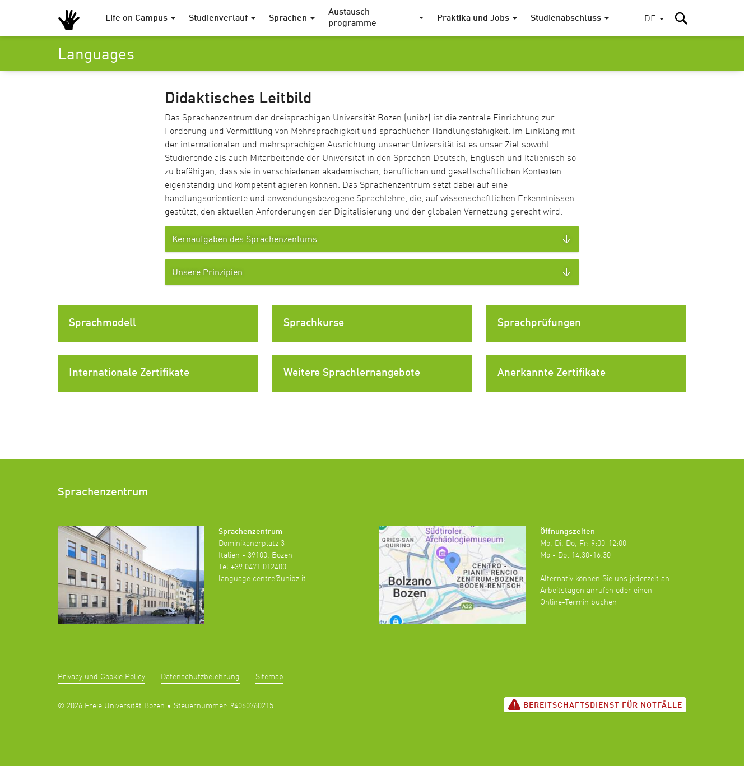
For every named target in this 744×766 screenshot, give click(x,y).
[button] (654, 19)
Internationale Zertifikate (129, 373)
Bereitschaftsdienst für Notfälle (595, 704)
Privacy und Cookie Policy (101, 677)
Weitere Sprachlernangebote (351, 373)
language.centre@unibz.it (262, 579)
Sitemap (269, 677)
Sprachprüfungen (539, 323)
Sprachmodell (102, 323)
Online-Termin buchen (578, 602)
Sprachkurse (313, 323)
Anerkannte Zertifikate (551, 373)
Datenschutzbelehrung (200, 677)
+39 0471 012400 (258, 567)
